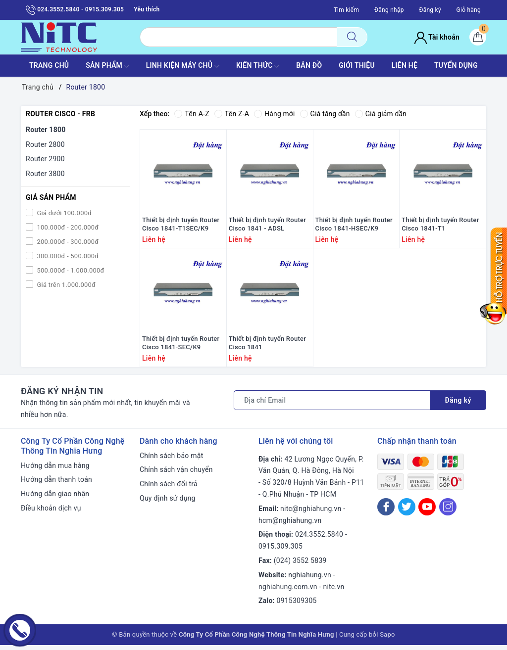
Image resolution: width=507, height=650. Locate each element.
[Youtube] (427, 511)
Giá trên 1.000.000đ (65, 284)
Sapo (387, 639)
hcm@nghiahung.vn (289, 525)
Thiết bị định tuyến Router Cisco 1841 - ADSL (267, 226)
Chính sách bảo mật (171, 460)
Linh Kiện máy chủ (182, 66)
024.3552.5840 (319, 539)
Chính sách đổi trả (169, 489)
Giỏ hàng (468, 9)
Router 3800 (45, 174)
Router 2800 (45, 144)
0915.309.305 (280, 551)
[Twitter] (406, 511)
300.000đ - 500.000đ (67, 256)
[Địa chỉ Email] (332, 405)
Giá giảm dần (382, 114)
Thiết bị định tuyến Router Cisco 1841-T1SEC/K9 (180, 226)
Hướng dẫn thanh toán (56, 484)
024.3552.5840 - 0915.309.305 (75, 10)
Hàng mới (274, 114)
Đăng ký (430, 9)
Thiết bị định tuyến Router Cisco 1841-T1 (440, 226)
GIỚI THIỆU (357, 65)
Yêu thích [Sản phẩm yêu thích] (146, 9)
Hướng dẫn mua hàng (55, 470)
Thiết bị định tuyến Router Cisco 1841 (267, 348)
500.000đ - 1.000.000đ (69, 270)
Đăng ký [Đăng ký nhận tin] (458, 405)
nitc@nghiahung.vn (310, 513)
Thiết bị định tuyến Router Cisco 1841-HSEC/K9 (354, 226)
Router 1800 (46, 130)
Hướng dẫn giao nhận (55, 499)
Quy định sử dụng (168, 503)
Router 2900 (45, 159)
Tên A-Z (191, 114)
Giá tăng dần (326, 114)
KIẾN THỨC (257, 66)
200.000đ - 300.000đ (67, 241)
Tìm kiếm (346, 9)
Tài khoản (436, 37)
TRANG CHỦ (49, 65)
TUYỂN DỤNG (456, 65)
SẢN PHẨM (107, 66)
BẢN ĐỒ (309, 65)
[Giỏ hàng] (477, 37)
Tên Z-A (231, 114)
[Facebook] (386, 511)
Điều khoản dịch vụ (51, 513)
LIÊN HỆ (404, 65)
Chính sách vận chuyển (176, 474)
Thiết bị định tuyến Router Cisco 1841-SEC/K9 (180, 348)
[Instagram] (447, 511)
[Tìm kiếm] (352, 37)
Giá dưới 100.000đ (63, 213)
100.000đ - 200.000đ (67, 227)
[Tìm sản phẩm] (238, 37)
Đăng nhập (389, 9)
